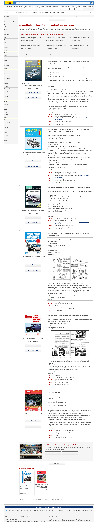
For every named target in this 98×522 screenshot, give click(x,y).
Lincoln (6, 83)
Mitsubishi (27, 12)
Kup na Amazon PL (33, 92)
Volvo (5, 140)
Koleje (34, 9)
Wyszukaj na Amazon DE (70, 453)
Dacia (5, 37)
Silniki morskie (78, 9)
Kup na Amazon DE (33, 97)
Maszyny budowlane (16, 9)
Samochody (8, 6)
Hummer (6, 60)
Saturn (6, 119)
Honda (6, 55)
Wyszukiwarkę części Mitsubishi (62, 54)
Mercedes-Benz (8, 88)
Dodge (6, 42)
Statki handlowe (56, 9)
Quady (78, 6)
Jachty (72, 9)
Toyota (6, 130)
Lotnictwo (39, 9)
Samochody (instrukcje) (18, 6)
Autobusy (7, 9)
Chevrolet (6, 34)
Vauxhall (6, 135)
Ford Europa (7, 47)
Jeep (5, 70)
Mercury (6, 91)
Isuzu (5, 68)
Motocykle (55, 6)
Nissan (6, 96)
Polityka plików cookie (69, 510)
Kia (5, 73)
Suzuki (6, 125)
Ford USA (6, 50)
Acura (5, 24)
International (7, 65)
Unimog (6, 132)
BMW (5, 29)
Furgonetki (35, 6)
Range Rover (7, 112)
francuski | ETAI (80, 47)
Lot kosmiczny (47, 9)
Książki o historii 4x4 (9, 19)
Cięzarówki (90, 6)
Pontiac (6, 107)
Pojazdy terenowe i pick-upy (15, 12)
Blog (23, 510)
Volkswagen (7, 137)
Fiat (5, 45)
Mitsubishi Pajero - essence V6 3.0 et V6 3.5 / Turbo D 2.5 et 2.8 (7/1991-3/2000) (41, 486)
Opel (5, 101)
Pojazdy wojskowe (26, 9)
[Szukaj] (92, 3)
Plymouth (6, 104)
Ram (5, 109)
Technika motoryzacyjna (46, 6)
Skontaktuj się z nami (31, 510)
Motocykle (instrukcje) (65, 6)
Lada (5, 76)
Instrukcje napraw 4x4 (9, 21)
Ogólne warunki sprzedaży (46, 510)
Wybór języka (10, 510)
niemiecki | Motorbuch (56, 47)
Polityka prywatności (58, 510)
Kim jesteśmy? (18, 510)
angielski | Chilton (80, 39)
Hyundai (6, 63)
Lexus (5, 81)
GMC (5, 52)
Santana (6, 114)
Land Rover (7, 78)
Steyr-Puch (7, 122)
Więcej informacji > (79, 16)
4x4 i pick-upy (28, 6)
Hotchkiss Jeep (8, 57)
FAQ (38, 510)
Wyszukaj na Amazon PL (53, 453)
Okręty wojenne (65, 9)
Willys (5, 143)
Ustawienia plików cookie (82, 510)
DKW (5, 39)
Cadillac (6, 32)
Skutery (73, 6)
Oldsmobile (7, 99)
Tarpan (6, 127)
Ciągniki (84, 6)
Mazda (6, 86)
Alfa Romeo (7, 26)
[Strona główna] (6, 12)
